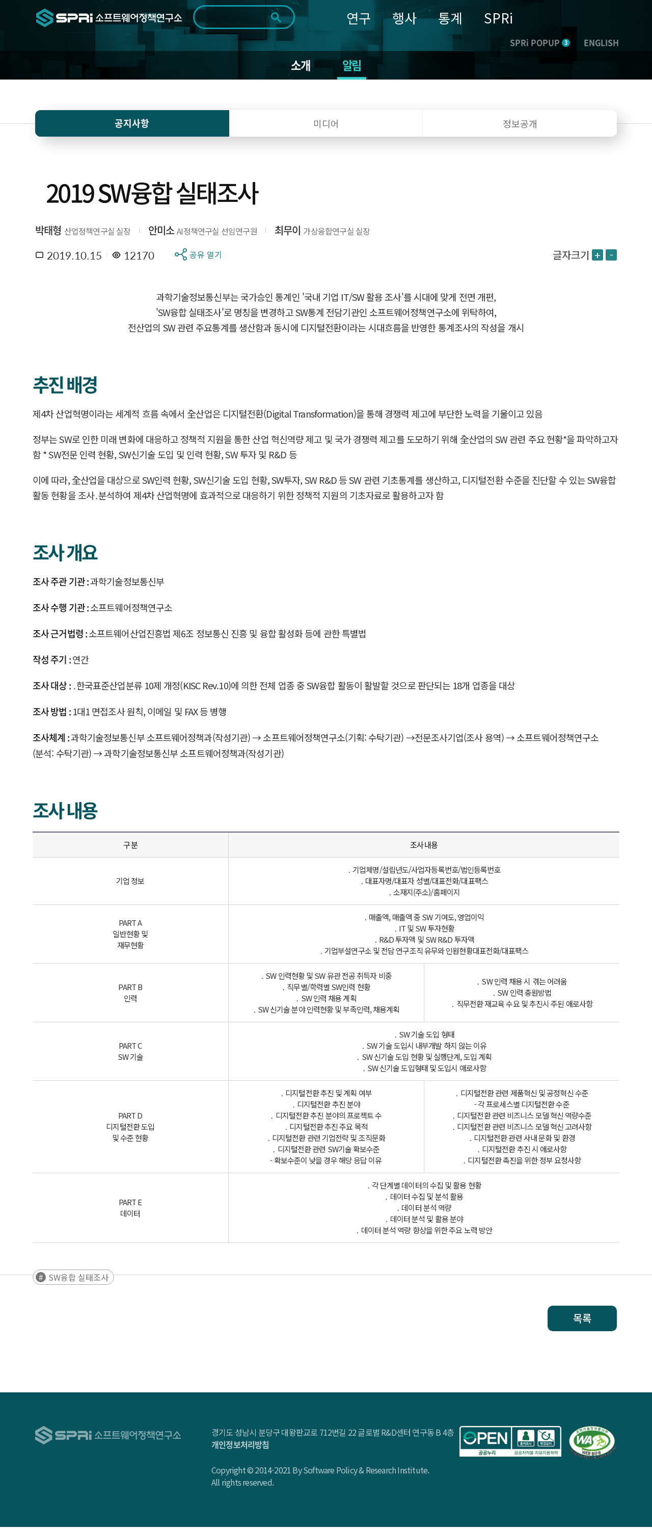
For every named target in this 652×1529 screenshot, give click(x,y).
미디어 (326, 125)
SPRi (498, 17)
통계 (450, 17)
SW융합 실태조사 (78, 1279)
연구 (358, 17)
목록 (582, 1320)
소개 (299, 66)
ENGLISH (601, 42)
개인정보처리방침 (240, 1446)
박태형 (48, 232)
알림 (352, 66)
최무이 (288, 232)
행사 (404, 17)
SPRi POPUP (540, 42)
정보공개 (520, 125)
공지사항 (132, 125)
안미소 (161, 232)
